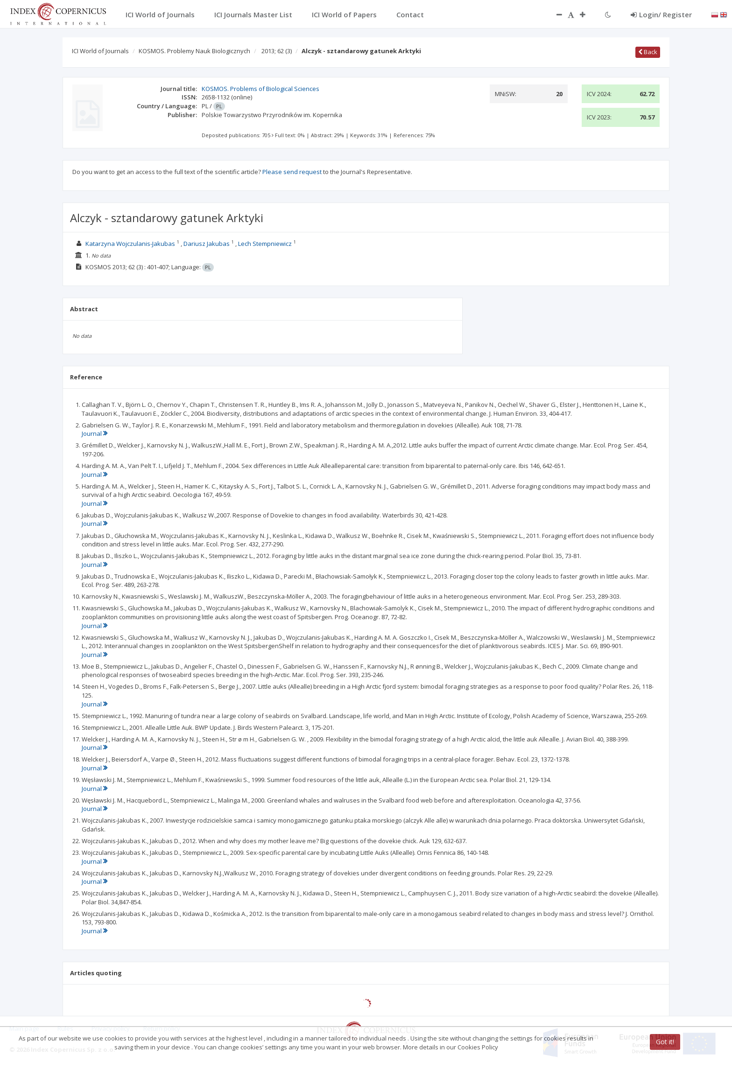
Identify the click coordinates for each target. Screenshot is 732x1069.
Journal (94, 433)
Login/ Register (661, 14)
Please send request (292, 172)
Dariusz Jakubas (206, 243)
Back (647, 52)
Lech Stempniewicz (265, 243)
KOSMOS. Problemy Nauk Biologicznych (194, 51)
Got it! (665, 1041)
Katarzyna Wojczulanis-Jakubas (130, 243)
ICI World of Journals (100, 51)
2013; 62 (276, 51)
